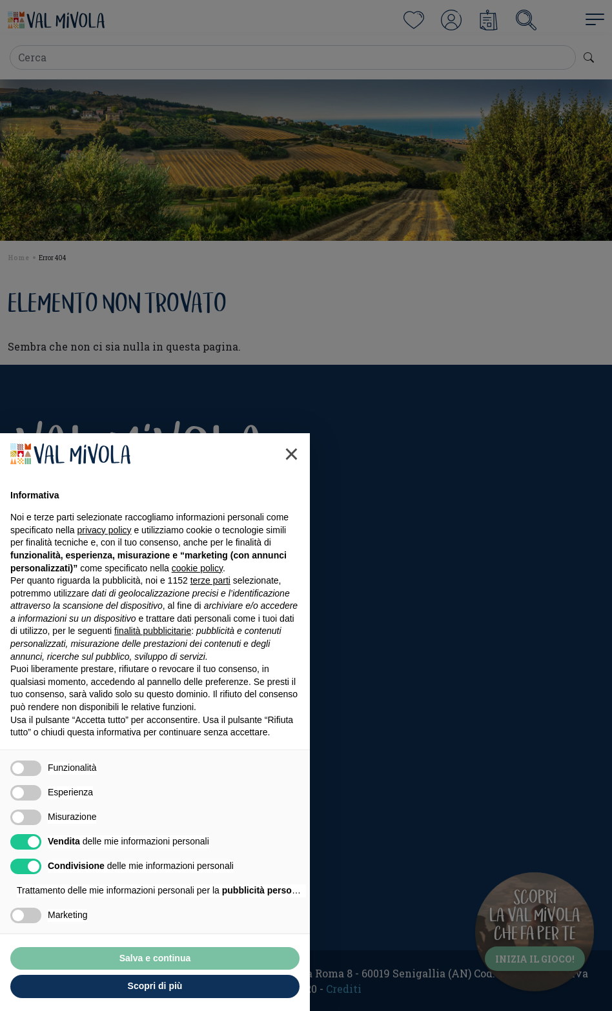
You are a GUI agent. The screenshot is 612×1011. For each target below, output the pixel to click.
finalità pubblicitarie (152, 631)
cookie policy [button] (197, 568)
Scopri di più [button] (155, 986)
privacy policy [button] (104, 530)
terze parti (210, 580)
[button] (291, 454)
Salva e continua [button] (154, 958)
